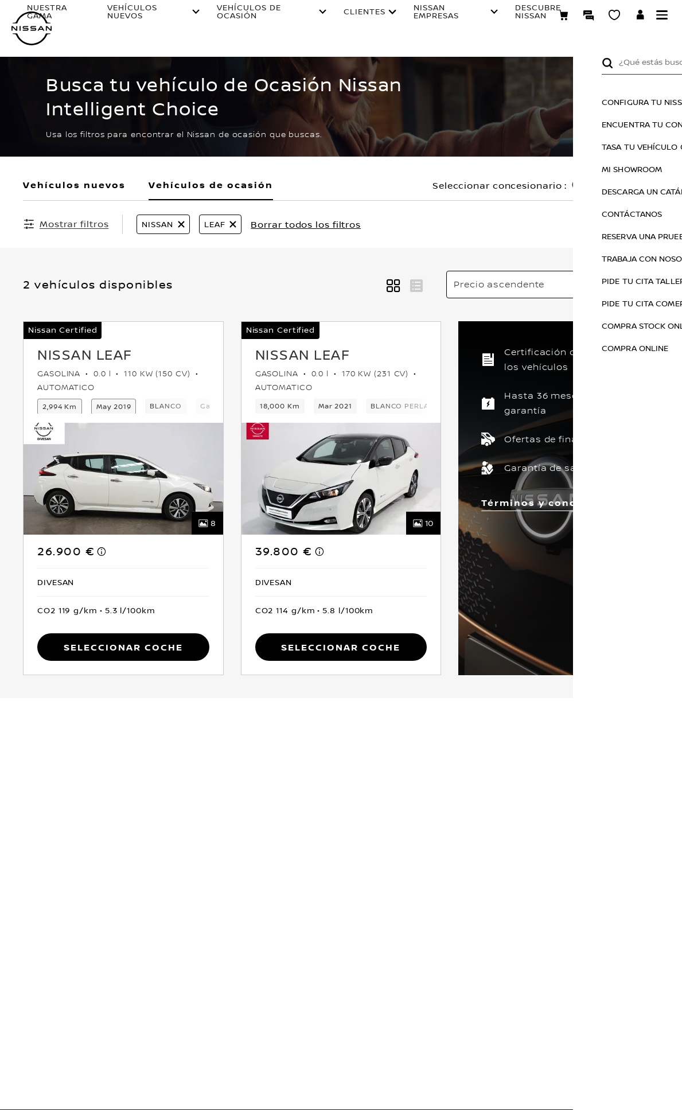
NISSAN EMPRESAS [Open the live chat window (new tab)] (396, 19)
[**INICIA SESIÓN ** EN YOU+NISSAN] (640, 17)
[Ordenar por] (552, 284)
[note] (102, 551)
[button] (662, 15)
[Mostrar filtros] (65, 223)
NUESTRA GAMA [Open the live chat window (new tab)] (95, 19)
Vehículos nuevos (74, 184)
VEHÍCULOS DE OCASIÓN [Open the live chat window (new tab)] (245, 19)
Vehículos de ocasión (211, 184)
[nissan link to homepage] (31, 28)
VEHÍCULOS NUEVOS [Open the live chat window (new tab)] (159, 19)
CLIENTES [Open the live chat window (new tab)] (325, 19)
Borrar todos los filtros (306, 224)
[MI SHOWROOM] (614, 16)
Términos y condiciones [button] (550, 502)
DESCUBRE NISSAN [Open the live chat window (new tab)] (470, 19)
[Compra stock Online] (563, 16)
